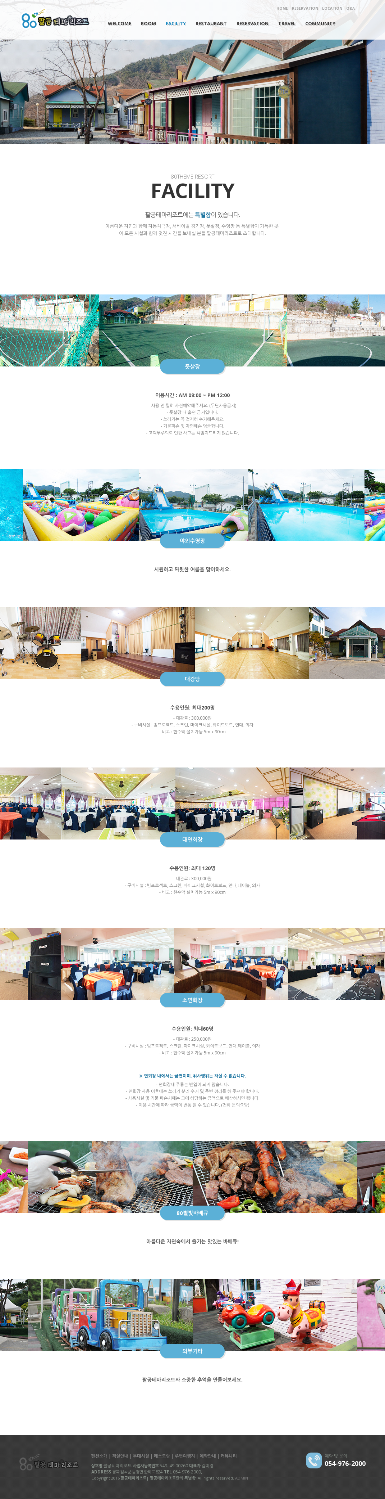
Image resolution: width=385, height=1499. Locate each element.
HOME (282, 8)
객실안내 (120, 1456)
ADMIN (241, 1478)
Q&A (350, 8)
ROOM (148, 23)
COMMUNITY (320, 23)
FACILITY (176, 23)
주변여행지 (185, 1456)
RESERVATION (305, 8)
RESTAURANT (211, 23)
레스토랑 (162, 1456)
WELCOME (119, 23)
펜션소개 (99, 1456)
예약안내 (208, 1456)
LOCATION (332, 8)
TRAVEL (286, 23)
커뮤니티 (229, 1456)
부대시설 (141, 1456)
